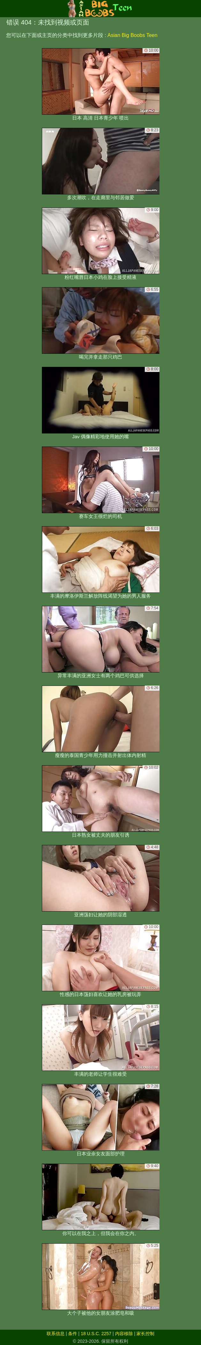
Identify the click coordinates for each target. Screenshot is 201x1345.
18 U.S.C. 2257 (96, 1333)
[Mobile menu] (6, 9)
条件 (72, 1333)
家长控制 (145, 1333)
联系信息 (56, 1333)
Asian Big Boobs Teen (132, 35)
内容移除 (124, 1333)
